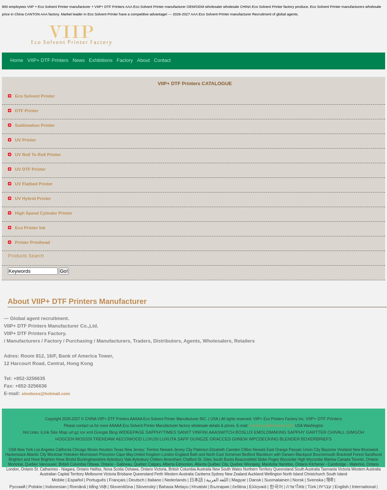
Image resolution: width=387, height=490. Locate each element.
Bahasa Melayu (173, 486)
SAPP (183, 439)
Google (101, 432)
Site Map (58, 432)
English (342, 486)
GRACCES (220, 439)
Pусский (17, 486)
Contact (162, 60)
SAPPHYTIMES (161, 432)
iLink (45, 432)
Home (16, 60)
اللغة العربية (217, 480)
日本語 (196, 480)
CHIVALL (336, 432)
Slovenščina (121, 486)
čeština (239, 486)
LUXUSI (151, 439)
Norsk (298, 480)
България (219, 486)
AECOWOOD (129, 439)
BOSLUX (244, 432)
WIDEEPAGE (132, 432)
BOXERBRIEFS (316, 439)
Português (96, 480)
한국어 (276, 486)
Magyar (239, 480)
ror (82, 432)
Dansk (255, 480)
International (363, 486)
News (78, 60)
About (143, 60)
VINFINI (200, 432)
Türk (311, 486)
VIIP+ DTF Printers (47, 60)
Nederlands (175, 480)
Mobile (58, 480)
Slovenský (145, 486)
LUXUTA (168, 439)
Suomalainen (276, 480)
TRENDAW (104, 439)
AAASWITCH (221, 432)
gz (76, 432)
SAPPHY (296, 432)
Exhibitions (101, 60)
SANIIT (184, 432)
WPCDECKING (264, 439)
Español (75, 480)
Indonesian (55, 486)
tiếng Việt (98, 486)
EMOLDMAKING (270, 432)
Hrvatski (199, 486)
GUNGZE (199, 439)
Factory (125, 60)
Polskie (35, 486)
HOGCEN (64, 439)
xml (89, 432)
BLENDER (290, 439)
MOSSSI (83, 439)
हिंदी (330, 480)
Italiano (154, 480)
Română (77, 486)
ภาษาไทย (295, 486)
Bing (113, 432)
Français (117, 480)
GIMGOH (355, 432)
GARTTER (316, 432)
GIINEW (240, 439)
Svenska (315, 480)
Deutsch (137, 480)
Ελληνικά (258, 486)
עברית (325, 486)
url (71, 432)
